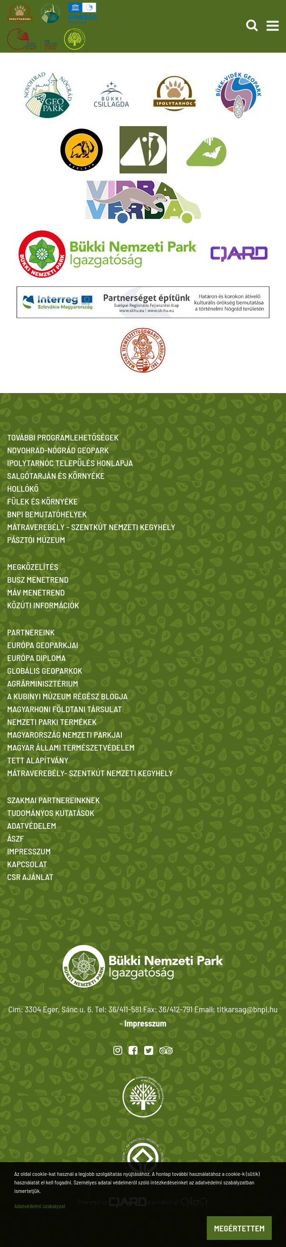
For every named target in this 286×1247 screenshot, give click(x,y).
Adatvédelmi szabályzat (39, 1205)
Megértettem (239, 1228)
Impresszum (145, 1023)
